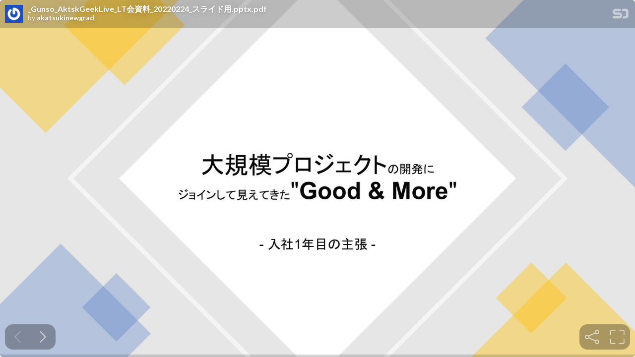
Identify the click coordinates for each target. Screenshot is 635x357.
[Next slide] (43, 337)
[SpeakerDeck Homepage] (621, 15)
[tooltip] (592, 337)
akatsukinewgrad (65, 17)
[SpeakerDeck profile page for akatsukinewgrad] (14, 14)
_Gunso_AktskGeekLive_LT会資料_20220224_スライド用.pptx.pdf (147, 9)
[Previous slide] (17, 337)
